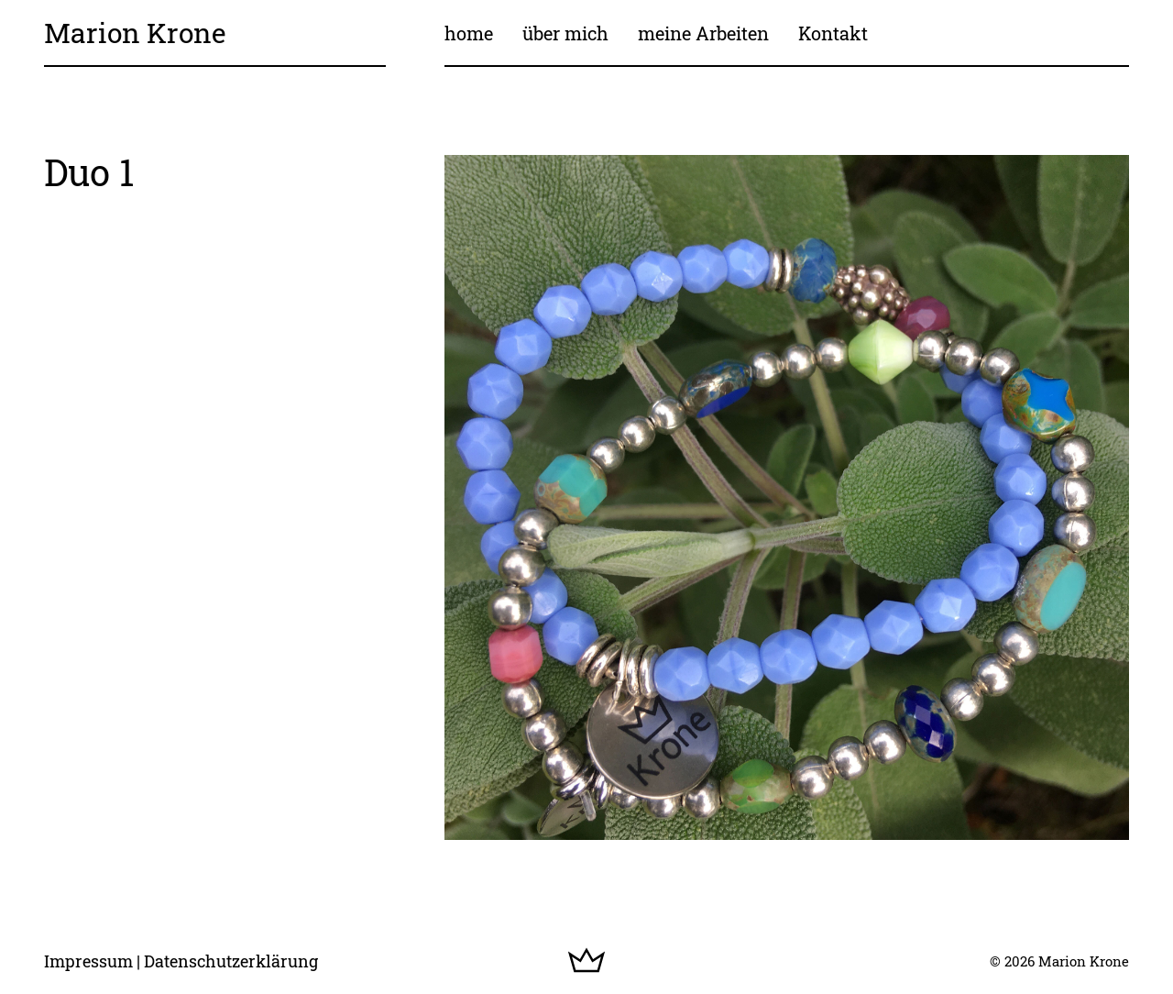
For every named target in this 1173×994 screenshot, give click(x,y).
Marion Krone (135, 32)
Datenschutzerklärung (231, 961)
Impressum (88, 961)
